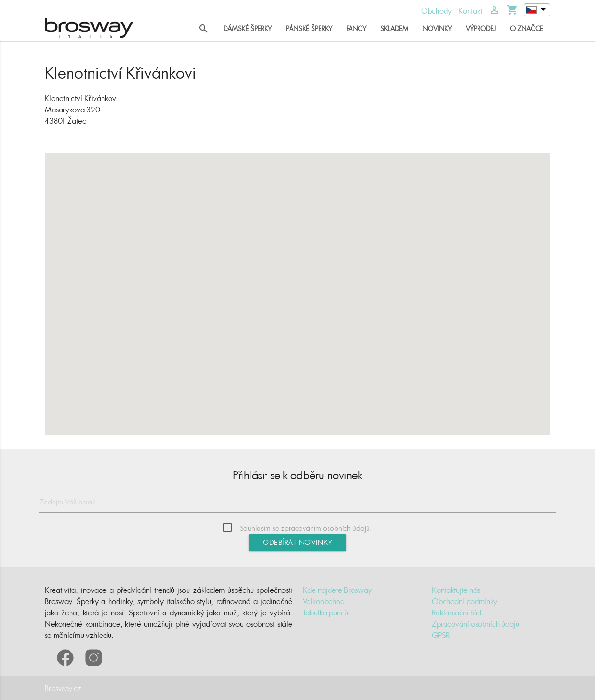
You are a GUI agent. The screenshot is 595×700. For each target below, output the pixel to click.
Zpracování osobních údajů (475, 624)
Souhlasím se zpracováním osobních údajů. (306, 528)
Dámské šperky (247, 28)
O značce (526, 28)
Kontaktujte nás (456, 590)
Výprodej (481, 28)
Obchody (436, 11)
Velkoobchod (323, 601)
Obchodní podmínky (464, 601)
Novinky (437, 28)
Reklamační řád (456, 612)
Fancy (356, 28)
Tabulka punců (325, 612)
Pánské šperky (309, 28)
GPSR (441, 635)
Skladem (394, 28)
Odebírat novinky (297, 542)
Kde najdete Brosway (337, 590)
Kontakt (470, 11)
